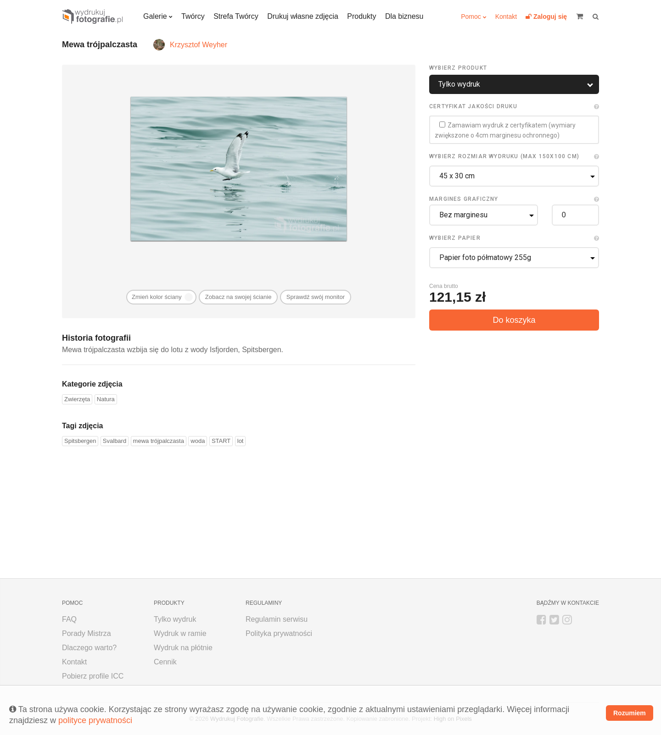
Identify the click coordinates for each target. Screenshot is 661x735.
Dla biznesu (404, 16)
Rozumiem (629, 713)
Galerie (155, 16)
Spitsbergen (80, 440)
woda (197, 440)
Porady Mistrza (86, 633)
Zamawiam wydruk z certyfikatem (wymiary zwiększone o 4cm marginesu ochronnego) (505, 130)
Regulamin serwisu (277, 619)
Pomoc (471, 16)
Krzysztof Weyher (198, 45)
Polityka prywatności (279, 633)
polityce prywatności (95, 720)
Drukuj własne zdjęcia (302, 16)
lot (240, 440)
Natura (106, 399)
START (221, 440)
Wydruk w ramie (180, 633)
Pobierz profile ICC (92, 676)
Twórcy (193, 16)
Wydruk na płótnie (183, 648)
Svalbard (114, 440)
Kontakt (506, 16)
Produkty (361, 16)
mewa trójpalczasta (158, 440)
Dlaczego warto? (89, 648)
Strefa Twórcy (235, 16)
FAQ (69, 619)
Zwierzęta (77, 399)
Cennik (165, 662)
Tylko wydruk (175, 619)
